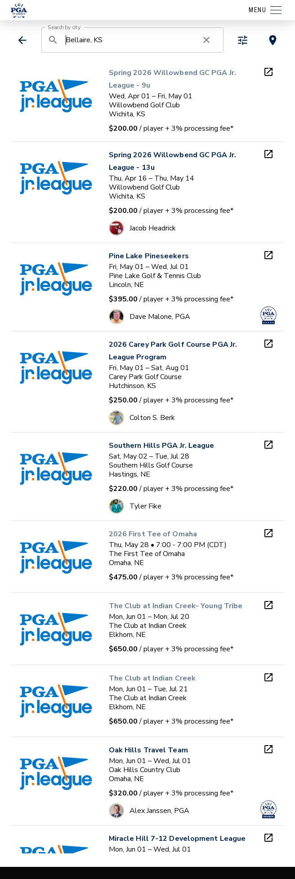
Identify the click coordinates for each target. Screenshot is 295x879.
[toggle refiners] (242, 40)
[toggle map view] (273, 40)
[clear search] (206, 40)
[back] (22, 40)
